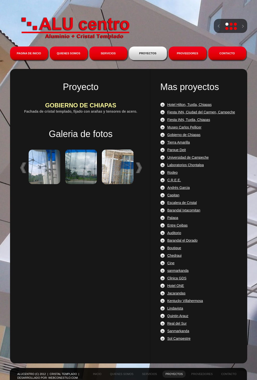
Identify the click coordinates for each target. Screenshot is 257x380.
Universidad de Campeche (188, 157)
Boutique (174, 248)
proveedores (202, 373)
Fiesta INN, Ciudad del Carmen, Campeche (201, 112)
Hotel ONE (175, 286)
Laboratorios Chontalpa (185, 165)
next (243, 28)
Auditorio (174, 233)
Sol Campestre (179, 338)
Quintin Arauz (177, 316)
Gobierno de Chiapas (184, 135)
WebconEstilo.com (63, 377)
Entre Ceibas (177, 225)
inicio (97, 373)
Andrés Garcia (178, 188)
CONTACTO (227, 53)
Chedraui (174, 256)
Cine (171, 263)
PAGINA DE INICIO (29, 53)
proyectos (174, 373)
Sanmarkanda (178, 331)
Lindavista (175, 308)
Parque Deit (176, 150)
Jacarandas (176, 293)
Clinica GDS (176, 278)
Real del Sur (177, 323)
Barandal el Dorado (182, 240)
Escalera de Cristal (182, 203)
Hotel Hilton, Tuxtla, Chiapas (189, 105)
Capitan (173, 195)
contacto (228, 373)
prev (218, 26)
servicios (149, 373)
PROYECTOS (148, 53)
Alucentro (75, 28)
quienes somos (122, 373)
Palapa (172, 218)
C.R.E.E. (174, 180)
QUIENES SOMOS (68, 53)
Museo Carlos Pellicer (184, 127)
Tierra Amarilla (178, 142)
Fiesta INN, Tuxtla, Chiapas (188, 120)
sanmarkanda (178, 271)
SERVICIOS (108, 53)
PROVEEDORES (187, 53)
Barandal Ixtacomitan (184, 210)
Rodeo (172, 173)
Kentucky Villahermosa (185, 301)
